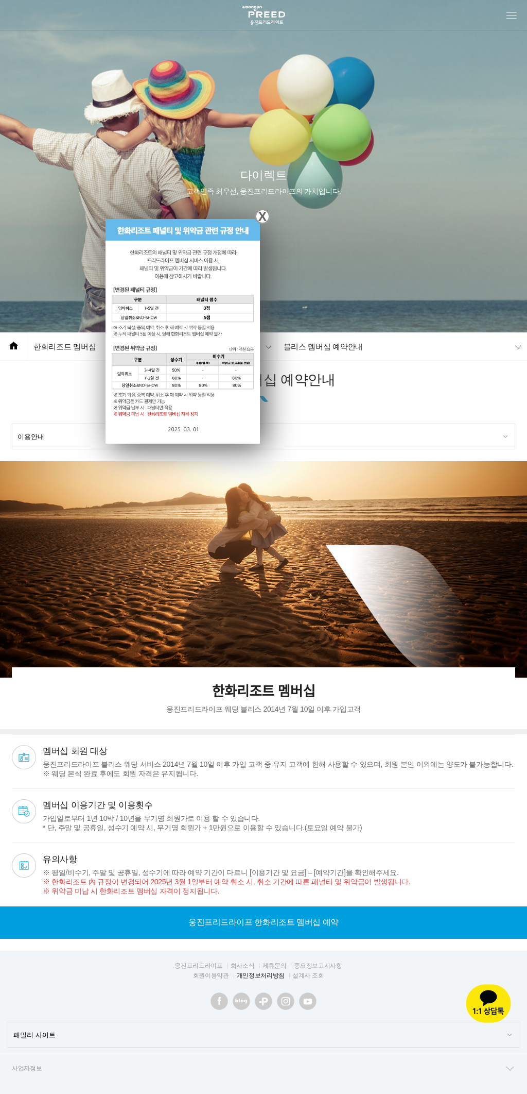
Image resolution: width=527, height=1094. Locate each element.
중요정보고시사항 (318, 965)
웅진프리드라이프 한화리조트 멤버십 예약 (263, 922)
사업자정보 (263, 1069)
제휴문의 (274, 965)
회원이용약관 (211, 975)
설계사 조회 (308, 975)
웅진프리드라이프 (198, 965)
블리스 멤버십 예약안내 (323, 346)
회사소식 (243, 965)
